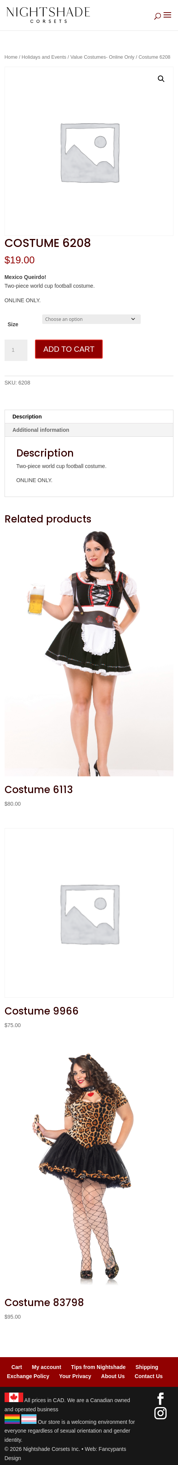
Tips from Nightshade (98, 1367)
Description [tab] (27, 417)
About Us (113, 1376)
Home (11, 57)
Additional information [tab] (41, 430)
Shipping (146, 1367)
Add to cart (68, 349)
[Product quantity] (16, 350)
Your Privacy (75, 1376)
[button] (161, 79)
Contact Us (149, 1376)
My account (46, 1367)
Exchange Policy (28, 1376)
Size (13, 324)
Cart (16, 1367)
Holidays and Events (44, 57)
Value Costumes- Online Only (102, 57)
